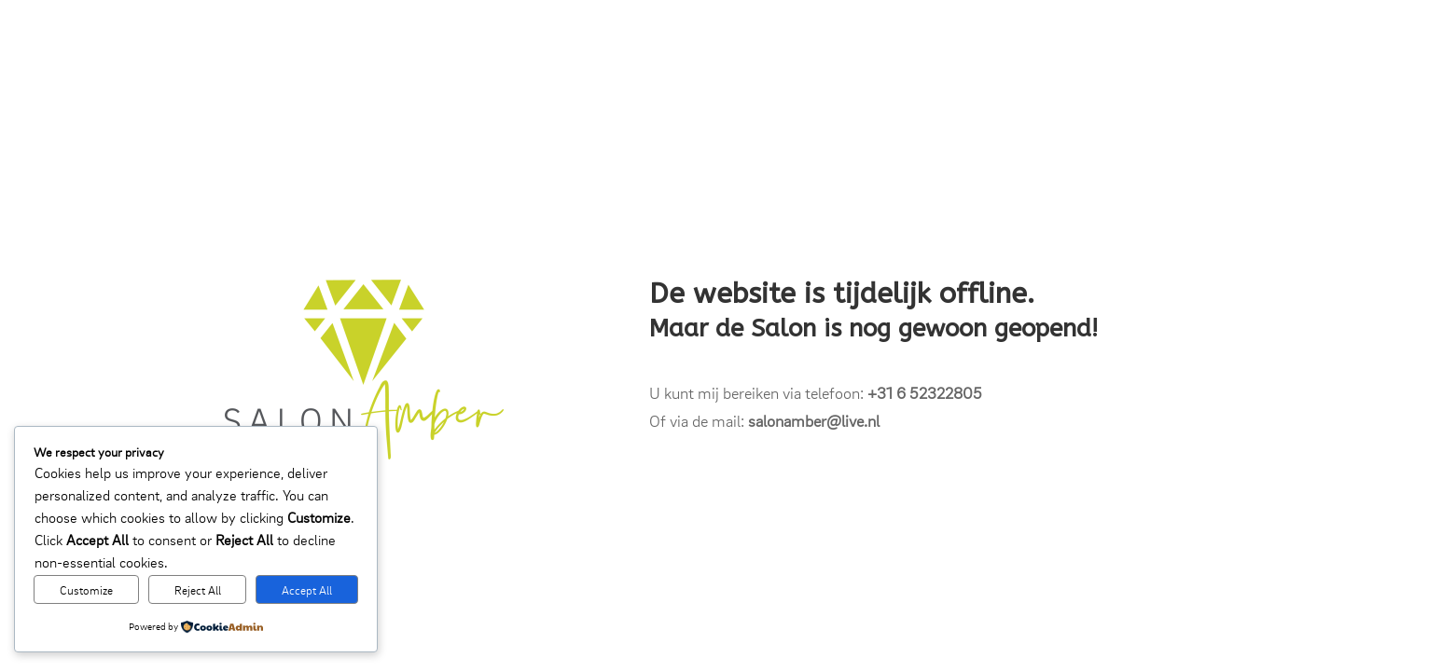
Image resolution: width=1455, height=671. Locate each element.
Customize (86, 589)
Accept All (307, 589)
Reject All (197, 589)
